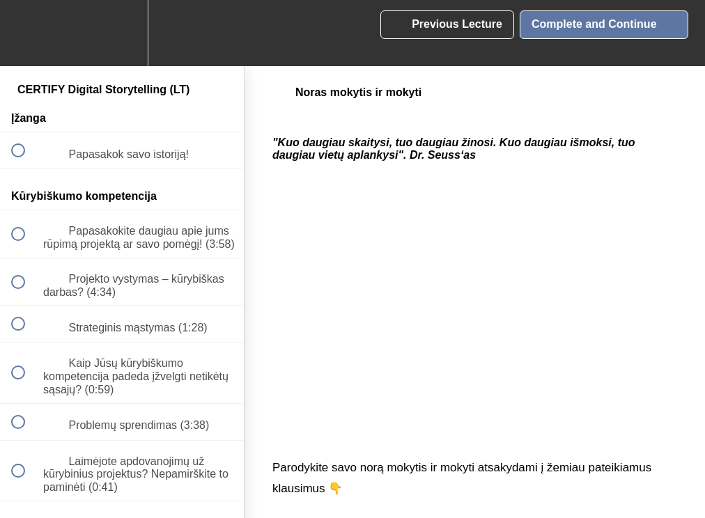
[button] (26, 33)
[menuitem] (122, 33)
